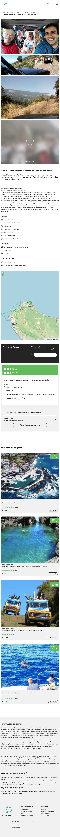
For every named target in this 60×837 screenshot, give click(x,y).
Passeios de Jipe (29, 12)
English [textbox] (24, 398)
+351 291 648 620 (16, 825)
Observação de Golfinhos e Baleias (16, 692)
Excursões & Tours (11, 501)
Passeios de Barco (31, 692)
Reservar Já (53, 510)
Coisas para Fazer (7, 12)
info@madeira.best (16, 827)
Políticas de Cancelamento (47, 811)
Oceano (4, 692)
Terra (18, 12)
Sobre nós (43, 809)
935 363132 (23, 825)
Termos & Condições (46, 815)
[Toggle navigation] (57, 4)
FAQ (22, 813)
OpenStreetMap (48, 339)
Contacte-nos (24, 809)
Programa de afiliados (27, 815)
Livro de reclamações (26, 811)
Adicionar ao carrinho (30, 425)
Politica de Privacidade (46, 813)
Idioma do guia (9, 398)
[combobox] (24, 398)
